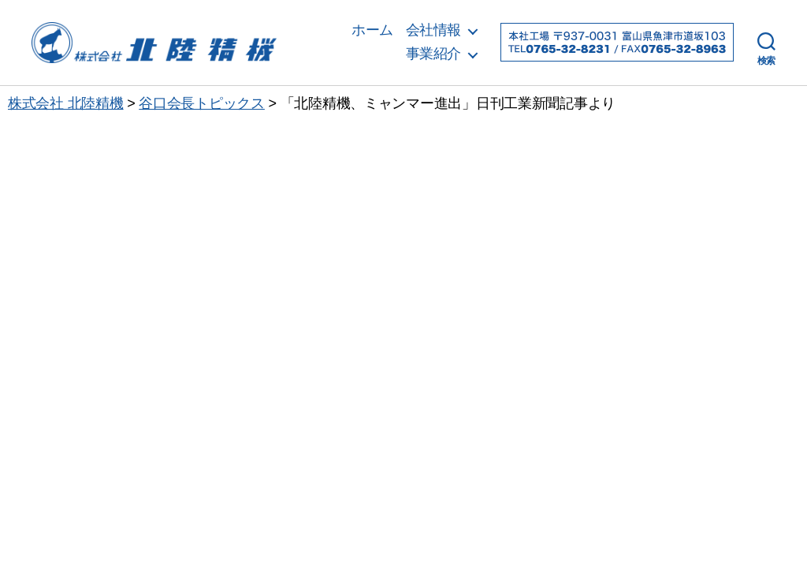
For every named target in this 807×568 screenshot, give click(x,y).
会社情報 (433, 30)
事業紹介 (433, 54)
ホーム (372, 30)
